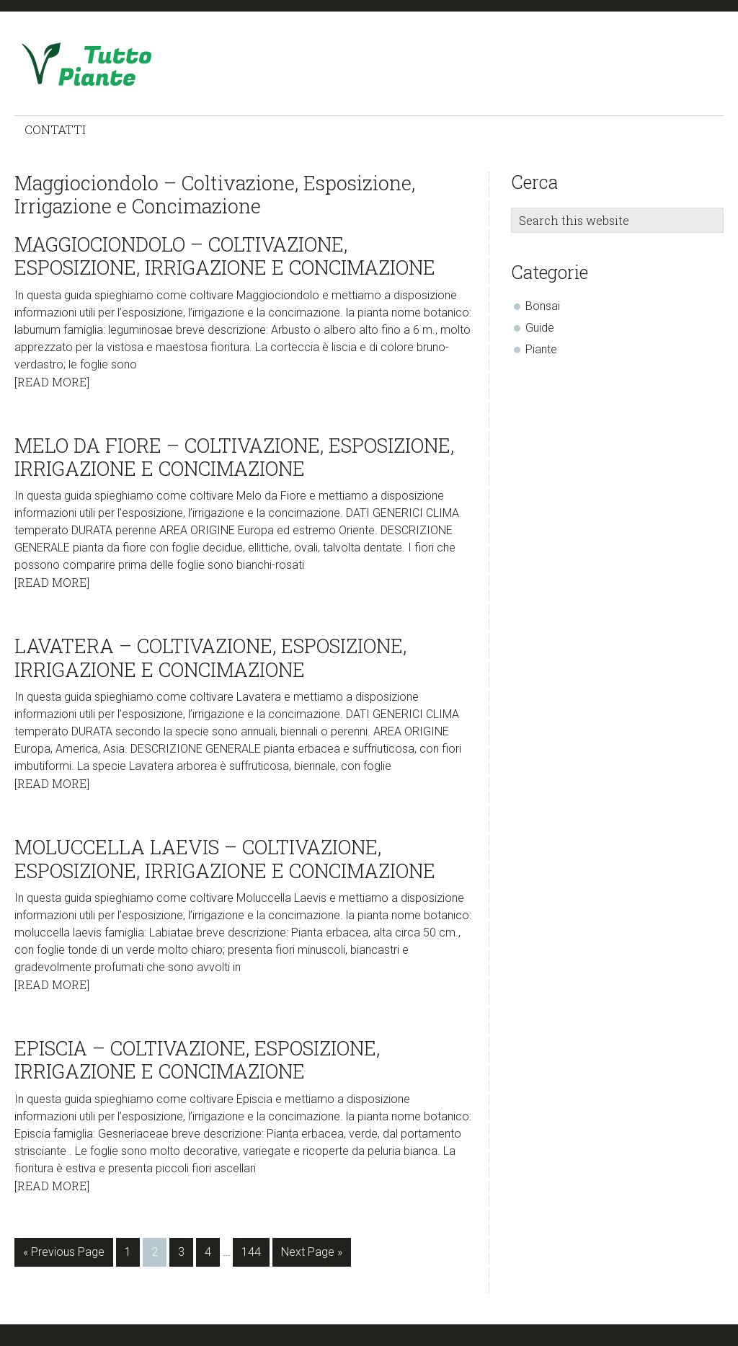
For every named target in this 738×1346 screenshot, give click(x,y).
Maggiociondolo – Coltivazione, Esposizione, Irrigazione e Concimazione (224, 255)
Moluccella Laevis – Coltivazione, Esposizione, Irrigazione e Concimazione (224, 858)
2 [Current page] (158, 1255)
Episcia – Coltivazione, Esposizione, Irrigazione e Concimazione (197, 1059)
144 (254, 1255)
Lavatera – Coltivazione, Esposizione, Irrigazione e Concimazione (210, 657)
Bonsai (542, 306)
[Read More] (51, 381)
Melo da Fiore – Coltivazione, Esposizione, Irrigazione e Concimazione (234, 457)
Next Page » (311, 1255)
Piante (541, 349)
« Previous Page (64, 1255)
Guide (539, 328)
